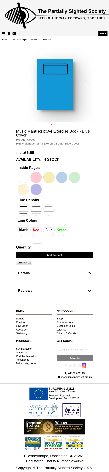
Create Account (65, 322)
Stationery (22, 352)
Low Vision (22, 325)
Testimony (22, 333)
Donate (20, 318)
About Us (21, 329)
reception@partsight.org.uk (75, 375)
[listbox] (55, 184)
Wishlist (61, 329)
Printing (20, 322)
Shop (60, 318)
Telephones (22, 359)
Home (4, 40)
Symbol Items (24, 348)
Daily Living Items (26, 363)
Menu (103, 33)
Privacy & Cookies (67, 333)
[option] (23, 177)
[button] (22, 83)
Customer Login (66, 325)
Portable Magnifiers (27, 356)
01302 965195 (75, 371)
